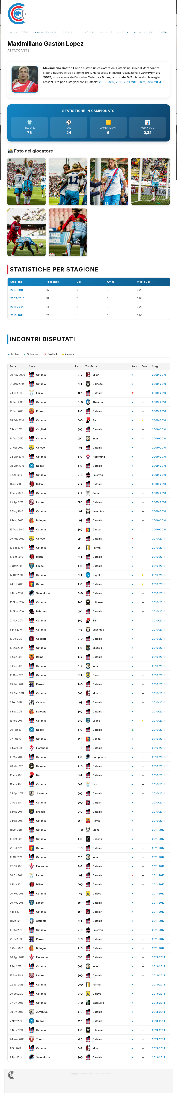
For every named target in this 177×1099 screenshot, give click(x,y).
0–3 (80, 967)
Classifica (68, 32)
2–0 (80, 476)
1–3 (80, 630)
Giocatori (122, 32)
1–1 (80, 385)
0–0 (80, 403)
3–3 (80, 940)
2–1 (80, 539)
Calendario (88, 32)
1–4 (80, 785)
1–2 (80, 667)
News (25, 32)
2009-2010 (106, 82)
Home (13, 32)
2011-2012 (138, 82)
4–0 (80, 421)
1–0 (80, 412)
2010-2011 (123, 82)
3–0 (80, 639)
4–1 (80, 1040)
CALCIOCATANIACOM (23, 1076)
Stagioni (106, 32)
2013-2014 (154, 82)
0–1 (80, 394)
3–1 (80, 439)
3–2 (80, 721)
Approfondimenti (45, 32)
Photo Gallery (143, 32)
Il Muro (163, 32)
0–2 (80, 375)
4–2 (80, 658)
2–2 (80, 430)
